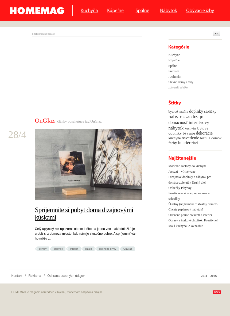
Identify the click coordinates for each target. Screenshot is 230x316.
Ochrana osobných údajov (65, 276)
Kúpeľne (116, 11)
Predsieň (174, 71)
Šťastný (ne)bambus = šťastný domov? (193, 204)
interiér (74, 248)
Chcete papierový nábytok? (186, 209)
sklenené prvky (107, 248)
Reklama (35, 276)
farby (173, 142)
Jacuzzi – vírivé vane (182, 171)
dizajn (88, 248)
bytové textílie (178, 112)
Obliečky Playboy (180, 188)
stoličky (210, 111)
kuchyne (175, 138)
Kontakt (16, 276)
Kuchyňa (89, 11)
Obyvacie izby (201, 11)
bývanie (189, 133)
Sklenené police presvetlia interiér (190, 215)
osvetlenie (190, 138)
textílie (205, 138)
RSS (217, 292)
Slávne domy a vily (181, 82)
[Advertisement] (77, 76)
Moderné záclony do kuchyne (187, 166)
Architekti (175, 77)
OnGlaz (127, 248)
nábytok (177, 116)
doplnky (196, 111)
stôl (188, 117)
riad (195, 142)
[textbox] (190, 33)
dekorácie (204, 133)
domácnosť (178, 122)
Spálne (143, 11)
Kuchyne (174, 55)
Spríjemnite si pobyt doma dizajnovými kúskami (84, 213)
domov (43, 248)
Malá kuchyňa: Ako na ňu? (186, 226)
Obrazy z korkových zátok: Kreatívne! (193, 220)
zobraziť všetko (178, 87)
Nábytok (168, 11)
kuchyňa (190, 128)
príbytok (58, 248)
